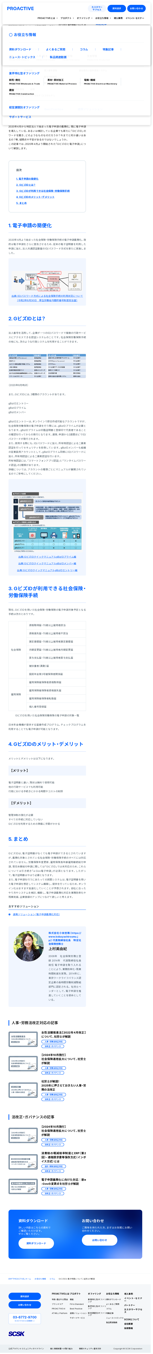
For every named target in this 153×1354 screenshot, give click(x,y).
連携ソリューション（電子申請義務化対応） (36, 914)
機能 (72, 1299)
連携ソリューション (78, 1313)
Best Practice (76, 1309)
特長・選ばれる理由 (60, 1299)
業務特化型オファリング (97, 1300)
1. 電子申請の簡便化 (27, 178)
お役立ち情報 (101, 18)
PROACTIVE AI (58, 1309)
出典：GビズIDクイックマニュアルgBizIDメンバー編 (47, 563)
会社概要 (128, 1324)
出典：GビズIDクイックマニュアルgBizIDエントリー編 (47, 570)
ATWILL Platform (59, 1313)
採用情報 (128, 1328)
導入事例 (118, 18)
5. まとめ (21, 203)
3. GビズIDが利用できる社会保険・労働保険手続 (43, 190)
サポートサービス (77, 1318)
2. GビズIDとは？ (26, 184)
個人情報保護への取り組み (61, 1348)
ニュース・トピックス (115, 1318)
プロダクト (66, 18)
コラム (52, 1279)
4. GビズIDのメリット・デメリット (35, 196)
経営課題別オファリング (97, 1314)
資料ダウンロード (113, 1299)
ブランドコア (57, 1304)
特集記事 (110, 1313)
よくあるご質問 (112, 1304)
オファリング (83, 18)
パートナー (129, 1305)
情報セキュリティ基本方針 (90, 1348)
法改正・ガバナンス (62, 63)
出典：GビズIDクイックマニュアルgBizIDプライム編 (47, 556)
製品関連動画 (111, 1322)
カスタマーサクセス (133, 1310)
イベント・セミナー (135, 18)
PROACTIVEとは (46, 18)
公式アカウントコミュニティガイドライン (26, 1348)
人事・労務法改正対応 (38, 63)
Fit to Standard (77, 1304)
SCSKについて (131, 1319)
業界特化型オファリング (97, 1307)
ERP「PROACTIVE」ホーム (19, 1279)
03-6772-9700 (25, 1317)
